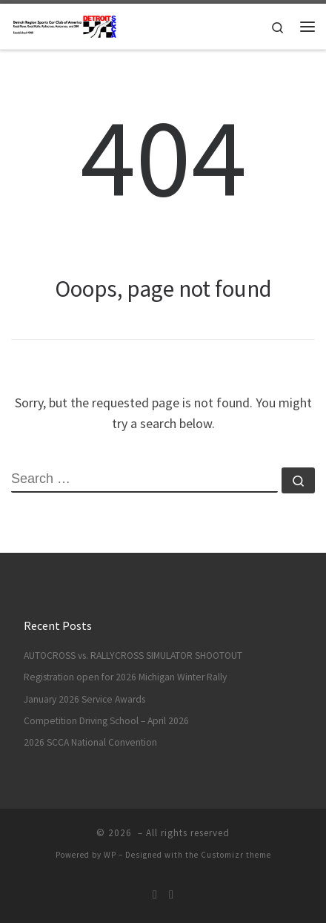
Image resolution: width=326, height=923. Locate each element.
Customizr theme (236, 855)
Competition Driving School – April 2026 (106, 721)
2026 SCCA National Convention (90, 742)
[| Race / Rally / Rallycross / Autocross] (64, 24)
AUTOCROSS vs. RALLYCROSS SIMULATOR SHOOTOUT (133, 655)
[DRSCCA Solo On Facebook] (171, 894)
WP (110, 855)
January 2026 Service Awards (84, 699)
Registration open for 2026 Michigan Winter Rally (125, 677)
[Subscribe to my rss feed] (155, 894)
